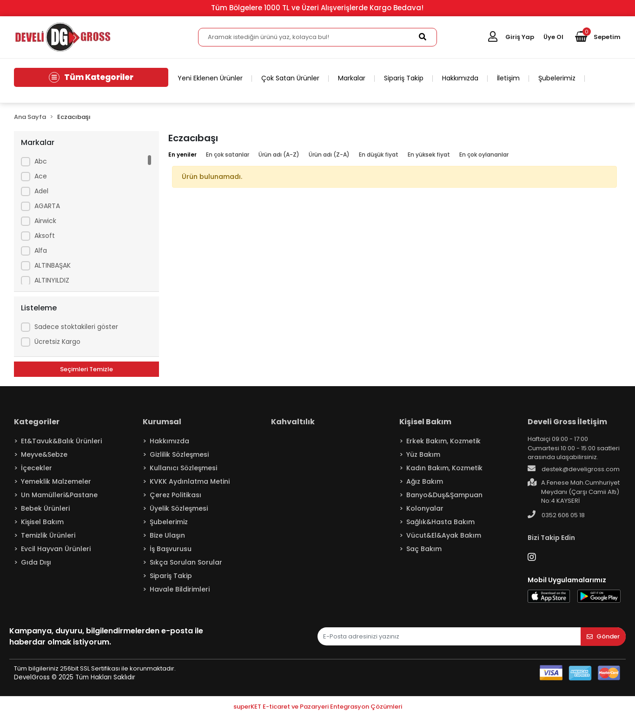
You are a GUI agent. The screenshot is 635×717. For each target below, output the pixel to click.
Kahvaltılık (293, 421)
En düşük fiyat (378, 154)
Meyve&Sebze (44, 454)
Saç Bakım (424, 548)
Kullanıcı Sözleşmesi (183, 468)
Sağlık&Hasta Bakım (440, 521)
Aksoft (44, 235)
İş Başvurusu (171, 548)
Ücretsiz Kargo (57, 341)
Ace (40, 176)
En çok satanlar (227, 154)
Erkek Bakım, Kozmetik (443, 441)
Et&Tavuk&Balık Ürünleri (61, 441)
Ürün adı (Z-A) (329, 154)
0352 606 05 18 (556, 515)
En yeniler (182, 154)
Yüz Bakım (423, 454)
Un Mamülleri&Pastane (59, 495)
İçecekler (36, 468)
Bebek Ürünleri (45, 508)
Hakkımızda (460, 78)
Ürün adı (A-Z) (278, 154)
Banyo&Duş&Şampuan (444, 495)
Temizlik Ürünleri (48, 535)
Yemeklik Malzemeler (56, 481)
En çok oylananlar (484, 154)
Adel (41, 191)
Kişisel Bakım (42, 521)
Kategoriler (37, 421)
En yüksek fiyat (429, 154)
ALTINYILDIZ (51, 280)
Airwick (45, 220)
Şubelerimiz (556, 78)
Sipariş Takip (403, 78)
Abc (40, 161)
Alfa (40, 250)
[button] (598, 37)
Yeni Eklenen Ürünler (210, 78)
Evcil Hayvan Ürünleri (56, 548)
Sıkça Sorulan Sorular (186, 562)
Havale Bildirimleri (180, 589)
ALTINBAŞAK (52, 265)
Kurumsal (162, 421)
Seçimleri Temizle (86, 369)
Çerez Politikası (175, 495)
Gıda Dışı (36, 562)
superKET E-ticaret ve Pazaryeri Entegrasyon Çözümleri (317, 706)
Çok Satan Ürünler (290, 78)
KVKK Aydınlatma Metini (190, 481)
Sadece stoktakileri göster (76, 326)
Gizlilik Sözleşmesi (179, 454)
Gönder (603, 636)
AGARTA (47, 205)
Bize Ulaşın (167, 535)
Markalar (351, 78)
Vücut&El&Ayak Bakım (443, 535)
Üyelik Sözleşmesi (179, 508)
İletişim (508, 78)
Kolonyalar (424, 508)
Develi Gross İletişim (567, 421)
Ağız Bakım (424, 481)
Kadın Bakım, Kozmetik (444, 468)
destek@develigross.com (574, 469)
